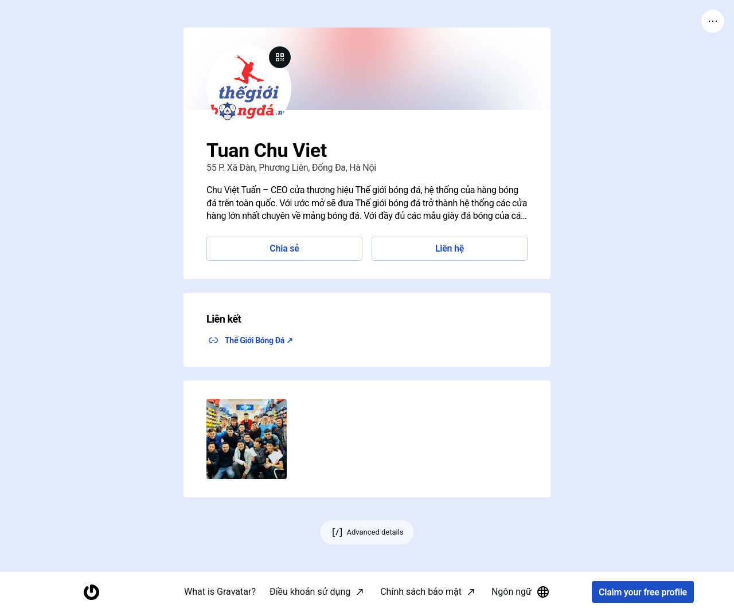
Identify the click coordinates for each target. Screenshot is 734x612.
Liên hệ (449, 248)
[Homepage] (91, 592)
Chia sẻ (284, 248)
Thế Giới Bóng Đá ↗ (259, 340)
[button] (246, 439)
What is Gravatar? (220, 591)
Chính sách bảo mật (421, 591)
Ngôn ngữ (520, 592)
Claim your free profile (643, 592)
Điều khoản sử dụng (310, 591)
